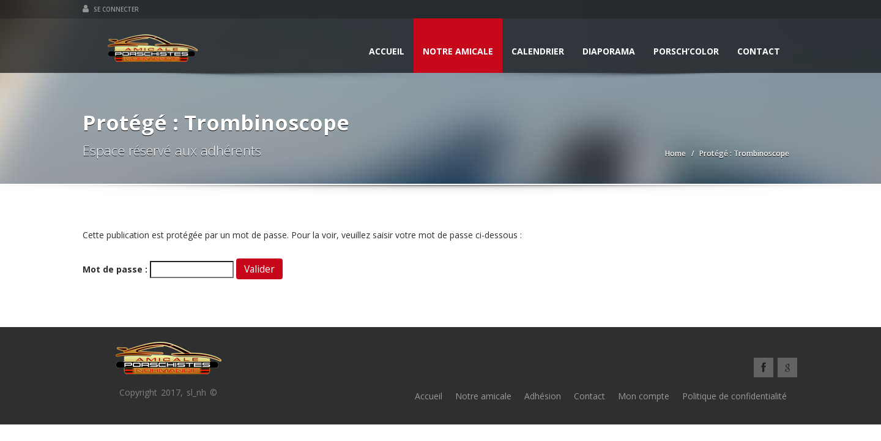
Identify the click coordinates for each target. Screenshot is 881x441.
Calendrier (537, 51)
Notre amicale (458, 51)
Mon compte (643, 396)
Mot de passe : (158, 269)
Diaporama (608, 51)
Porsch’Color (686, 51)
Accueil (386, 51)
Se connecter (111, 9)
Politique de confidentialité (734, 396)
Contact (758, 51)
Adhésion (542, 396)
